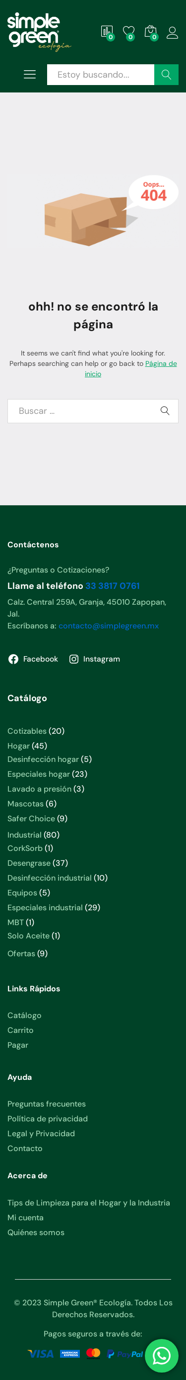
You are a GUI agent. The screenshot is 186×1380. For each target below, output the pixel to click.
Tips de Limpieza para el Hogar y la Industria (88, 1203)
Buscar (166, 74)
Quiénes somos (35, 1232)
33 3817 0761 (112, 586)
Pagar (17, 1045)
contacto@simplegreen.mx (109, 626)
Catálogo (24, 1015)
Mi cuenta (25, 1217)
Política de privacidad (47, 1118)
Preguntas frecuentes (46, 1104)
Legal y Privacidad (41, 1133)
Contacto (25, 1148)
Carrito (20, 1030)
